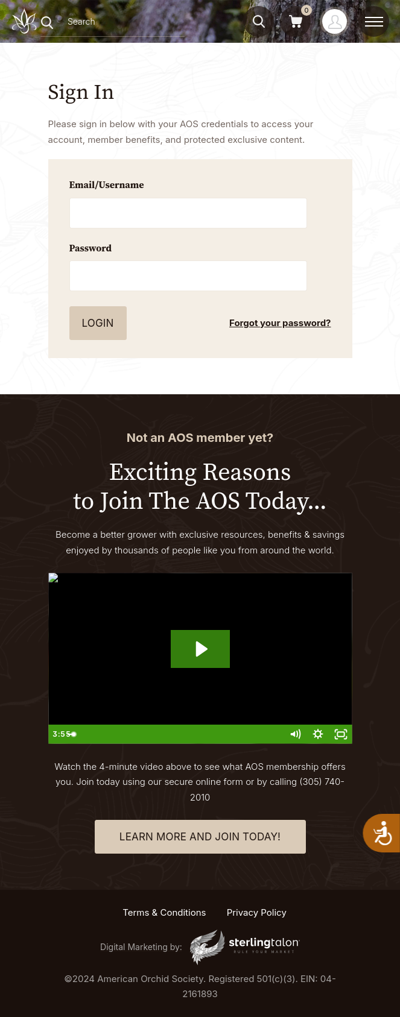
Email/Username (106, 184)
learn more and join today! (200, 837)
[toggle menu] (374, 22)
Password (90, 247)
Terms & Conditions (164, 912)
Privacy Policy (257, 912)
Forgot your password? (280, 323)
